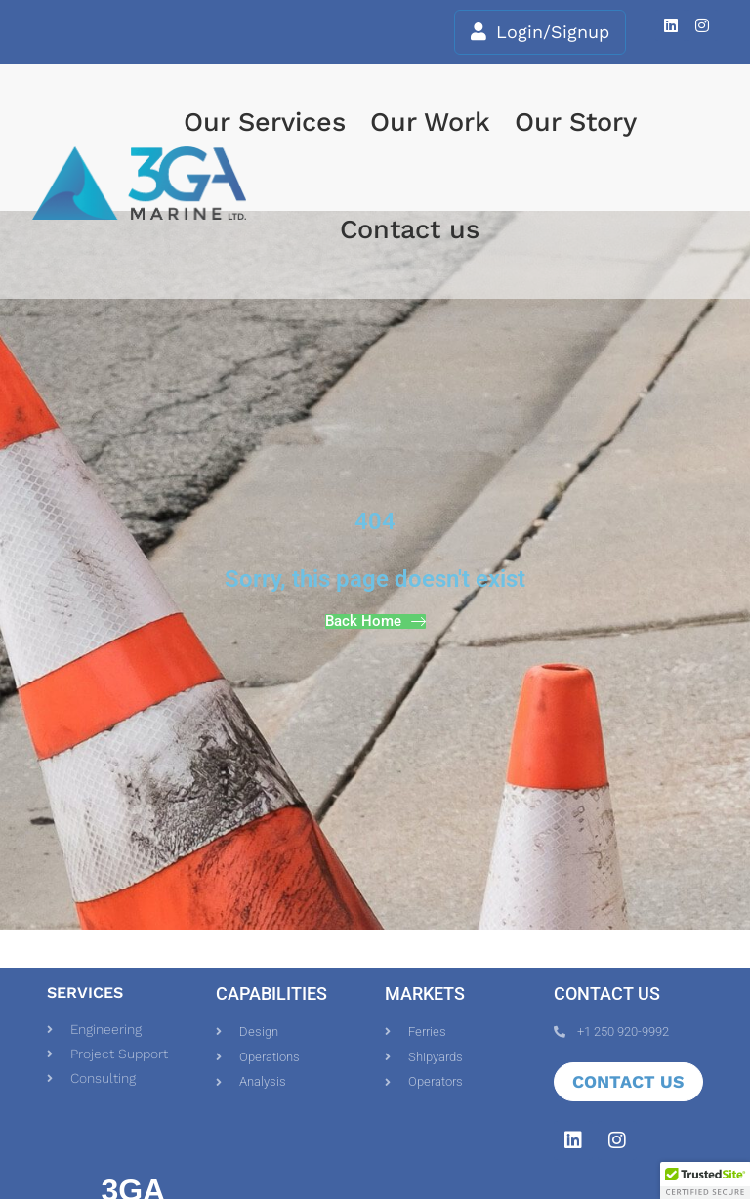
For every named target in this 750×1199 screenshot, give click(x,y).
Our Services (265, 122)
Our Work (430, 122)
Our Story (576, 122)
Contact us (409, 229)
